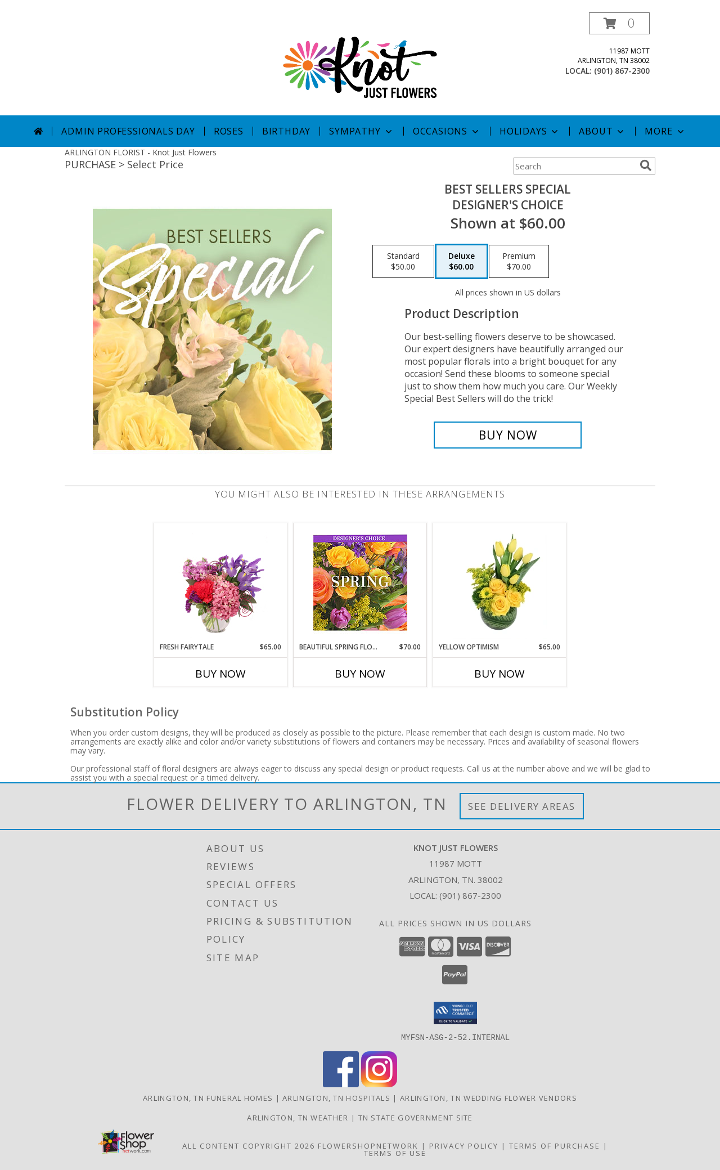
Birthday (286, 131)
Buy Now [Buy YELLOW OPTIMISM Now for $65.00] (499, 673)
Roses (229, 131)
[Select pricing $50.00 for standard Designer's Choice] (403, 261)
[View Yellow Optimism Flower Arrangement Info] (500, 582)
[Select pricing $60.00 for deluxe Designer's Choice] (461, 261)
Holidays (530, 131)
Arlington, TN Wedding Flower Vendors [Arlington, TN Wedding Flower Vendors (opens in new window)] (488, 1097)
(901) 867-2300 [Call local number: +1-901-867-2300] (622, 70)
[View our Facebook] (341, 1083)
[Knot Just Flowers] (360, 64)
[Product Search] (574, 166)
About (602, 131)
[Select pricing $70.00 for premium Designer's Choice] (518, 261)
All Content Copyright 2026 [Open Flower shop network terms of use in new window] (248, 1145)
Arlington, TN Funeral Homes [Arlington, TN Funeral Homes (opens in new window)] (208, 1097)
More (665, 131)
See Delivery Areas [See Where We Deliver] (521, 806)
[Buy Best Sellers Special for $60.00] (508, 435)
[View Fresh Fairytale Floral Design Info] (221, 582)
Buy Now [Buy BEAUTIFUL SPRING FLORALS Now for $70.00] (360, 673)
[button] (619, 23)
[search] (646, 165)
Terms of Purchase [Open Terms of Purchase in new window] (554, 1145)
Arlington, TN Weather (297, 1117)
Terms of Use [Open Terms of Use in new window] (395, 1152)
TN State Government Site (415, 1117)
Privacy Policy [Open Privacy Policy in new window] (463, 1145)
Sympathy (361, 131)
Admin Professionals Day (128, 131)
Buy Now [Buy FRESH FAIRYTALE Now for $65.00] (220, 673)
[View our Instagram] (379, 1083)
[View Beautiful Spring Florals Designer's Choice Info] (360, 583)
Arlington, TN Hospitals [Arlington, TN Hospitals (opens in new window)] (336, 1097)
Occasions (447, 131)
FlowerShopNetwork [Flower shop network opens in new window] (368, 1145)
